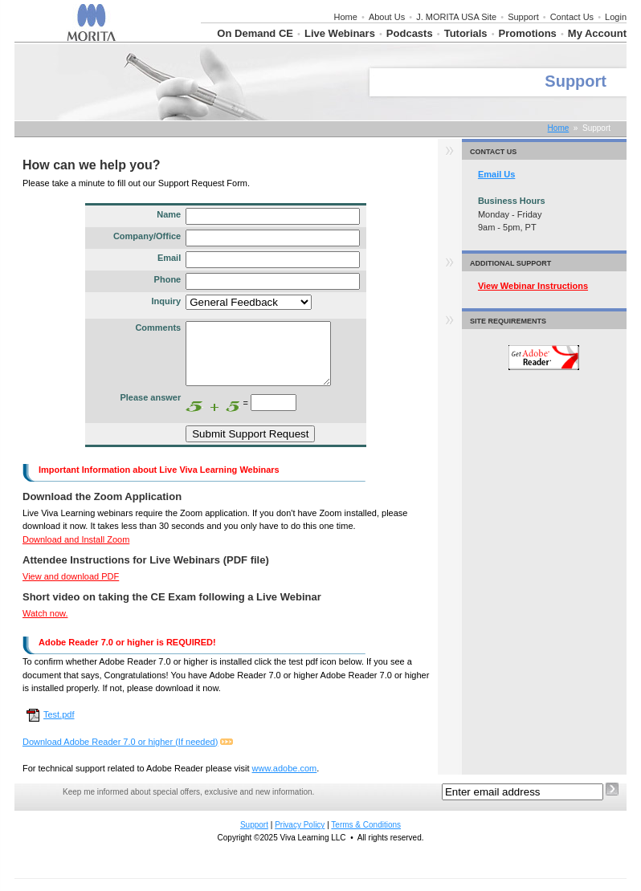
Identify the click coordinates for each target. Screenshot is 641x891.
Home (345, 17)
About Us (387, 17)
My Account (597, 33)
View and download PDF (70, 588)
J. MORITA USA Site (456, 17)
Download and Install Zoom (75, 551)
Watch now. (44, 625)
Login (616, 17)
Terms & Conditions (366, 836)
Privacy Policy (300, 836)
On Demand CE (255, 33)
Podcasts (409, 33)
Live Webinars (339, 33)
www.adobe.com (284, 780)
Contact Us (572, 17)
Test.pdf (51, 726)
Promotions (528, 33)
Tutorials (466, 33)
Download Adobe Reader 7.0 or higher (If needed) (120, 754)
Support (523, 17)
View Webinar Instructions (533, 286)
